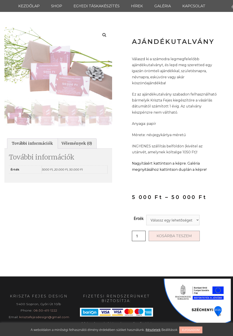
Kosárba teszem (174, 236)
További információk (32, 143)
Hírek (137, 6)
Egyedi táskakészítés (97, 6)
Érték (139, 218)
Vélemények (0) (76, 143)
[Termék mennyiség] (139, 236)
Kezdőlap (29, 6)
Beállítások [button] (169, 329)
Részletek (153, 329)
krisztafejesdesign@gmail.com (44, 317)
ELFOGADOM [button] (191, 330)
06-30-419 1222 (45, 310)
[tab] (32, 143)
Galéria (162, 6)
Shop (56, 6)
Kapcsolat (193, 6)
